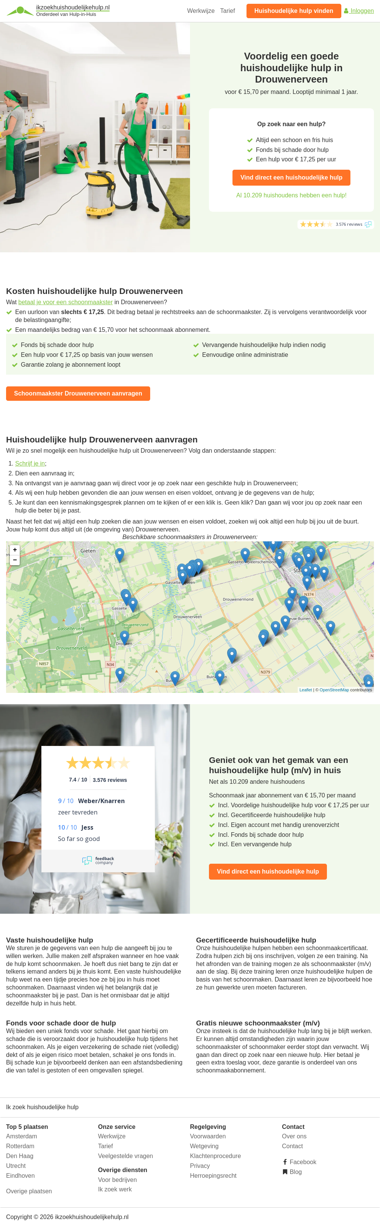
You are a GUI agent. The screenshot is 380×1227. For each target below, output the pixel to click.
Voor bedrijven (117, 1180)
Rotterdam (20, 1146)
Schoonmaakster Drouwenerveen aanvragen (78, 393)
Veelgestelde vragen (125, 1156)
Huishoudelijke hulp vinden (293, 11)
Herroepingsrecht (213, 1175)
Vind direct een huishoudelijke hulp (291, 177)
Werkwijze (201, 11)
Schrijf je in (30, 463)
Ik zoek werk (115, 1189)
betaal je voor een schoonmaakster (65, 302)
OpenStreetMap (334, 690)
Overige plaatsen (29, 1191)
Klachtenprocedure (215, 1156)
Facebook (302, 1162)
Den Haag (19, 1156)
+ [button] (15, 550)
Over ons (294, 1136)
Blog (295, 1172)
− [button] (15, 560)
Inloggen (358, 11)
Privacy (200, 1166)
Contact (292, 1146)
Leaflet (306, 690)
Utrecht (16, 1166)
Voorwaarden (208, 1136)
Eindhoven (20, 1175)
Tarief (227, 11)
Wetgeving (204, 1146)
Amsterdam (21, 1136)
